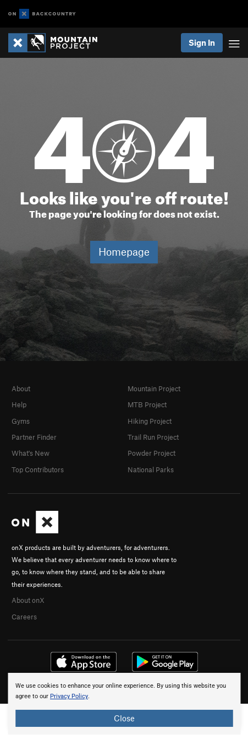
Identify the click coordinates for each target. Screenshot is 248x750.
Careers (24, 616)
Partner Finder (34, 437)
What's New (30, 453)
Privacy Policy (69, 696)
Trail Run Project (153, 437)
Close (124, 718)
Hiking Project (150, 421)
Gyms (21, 421)
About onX (28, 600)
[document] (124, 704)
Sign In (202, 42)
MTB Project (147, 404)
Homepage (124, 251)
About (21, 388)
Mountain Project (154, 388)
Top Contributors (38, 469)
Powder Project (151, 453)
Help (19, 404)
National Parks (151, 469)
